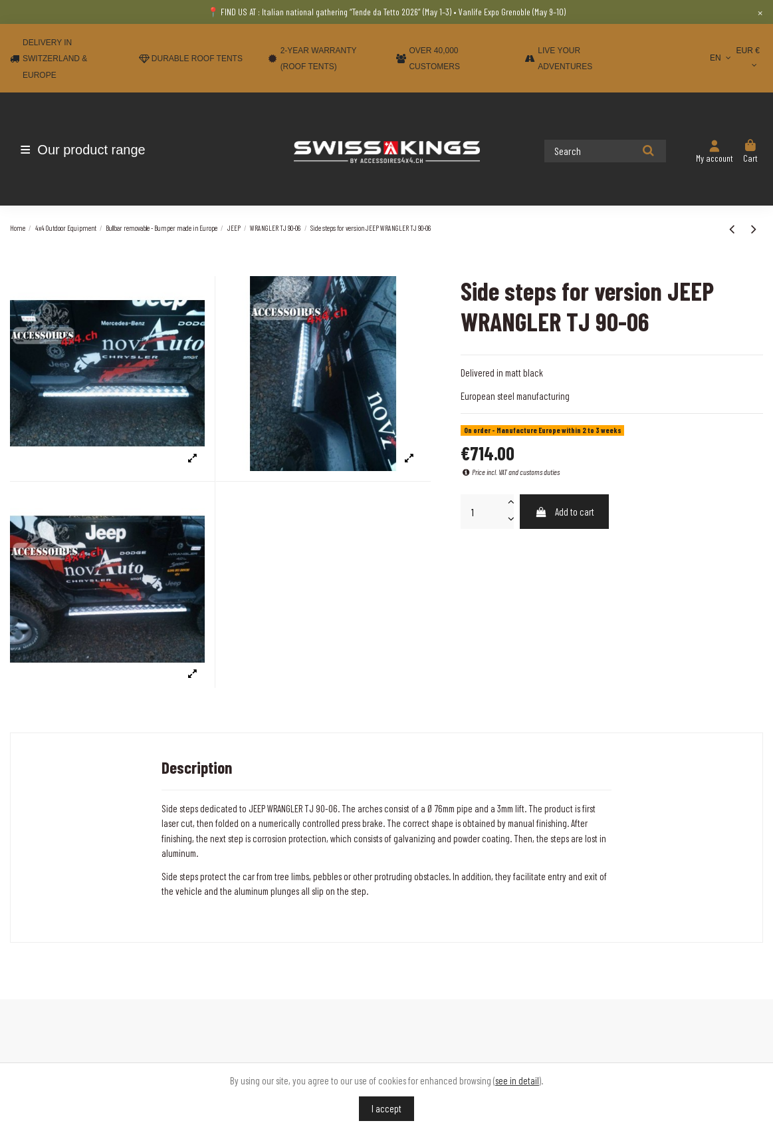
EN (721, 58)
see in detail (517, 1080)
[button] (88, 149)
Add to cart (564, 512)
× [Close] (760, 12)
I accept (386, 1108)
